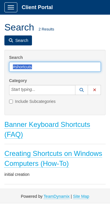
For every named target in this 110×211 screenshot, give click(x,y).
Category (18, 80)
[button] (81, 90)
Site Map (81, 196)
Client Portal (37, 7)
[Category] (38, 90)
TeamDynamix (57, 196)
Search (16, 57)
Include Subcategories (32, 101)
